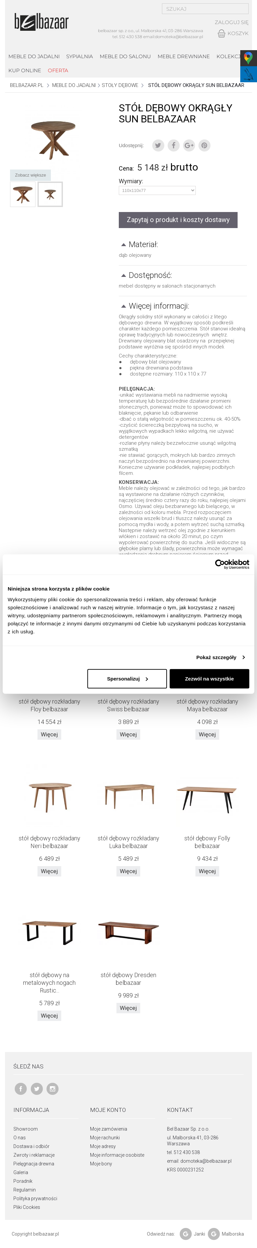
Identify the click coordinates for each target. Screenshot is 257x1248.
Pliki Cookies (26, 1207)
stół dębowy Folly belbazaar (207, 842)
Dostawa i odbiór (31, 1146)
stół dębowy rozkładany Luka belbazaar (128, 842)
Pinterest (204, 145)
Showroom (25, 1129)
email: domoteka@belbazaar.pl (199, 1161)
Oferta (58, 70)
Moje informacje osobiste (117, 1155)
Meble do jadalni (34, 56)
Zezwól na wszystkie (209, 678)
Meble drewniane (184, 56)
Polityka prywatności (35, 1198)
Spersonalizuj (127, 678)
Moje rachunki (105, 1137)
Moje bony (101, 1163)
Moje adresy (103, 1146)
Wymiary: (132, 181)
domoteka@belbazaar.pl (179, 36)
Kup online (24, 70)
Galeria (20, 1172)
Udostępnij (174, 145)
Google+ (189, 145)
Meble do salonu (125, 56)
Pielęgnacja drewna (33, 1163)
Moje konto (108, 1110)
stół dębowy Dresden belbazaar (128, 978)
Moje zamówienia (108, 1129)
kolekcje (230, 56)
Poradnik (22, 1181)
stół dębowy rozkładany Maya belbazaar (207, 705)
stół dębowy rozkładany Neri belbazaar (49, 842)
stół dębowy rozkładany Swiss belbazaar (128, 705)
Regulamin (24, 1189)
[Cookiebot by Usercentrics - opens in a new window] (220, 564)
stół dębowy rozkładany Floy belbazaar (49, 705)
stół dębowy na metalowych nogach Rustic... (49, 982)
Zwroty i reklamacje (34, 1155)
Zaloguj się (232, 22)
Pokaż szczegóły (216, 657)
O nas (19, 1137)
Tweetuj (158, 145)
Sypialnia (79, 56)
